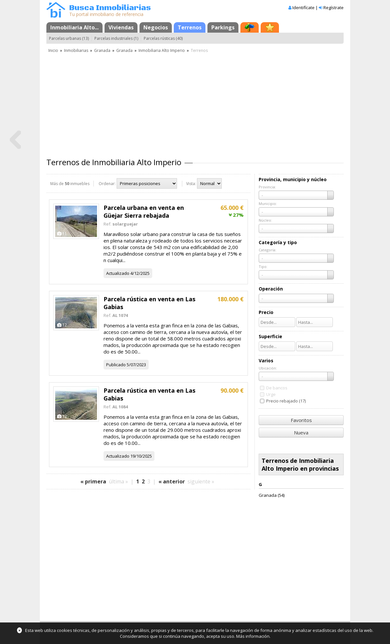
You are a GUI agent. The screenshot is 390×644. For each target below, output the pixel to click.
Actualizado (117, 273)
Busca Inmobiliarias (110, 8)
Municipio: (268, 203)
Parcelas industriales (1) (116, 38)
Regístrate (333, 7)
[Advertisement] (195, 103)
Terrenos (190, 27)
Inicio (53, 50)
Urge (271, 394)
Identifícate (303, 7)
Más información (252, 636)
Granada (102, 50)
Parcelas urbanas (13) (69, 38)
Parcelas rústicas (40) (163, 38)
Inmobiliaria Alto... (74, 27)
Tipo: (263, 266)
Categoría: (267, 249)
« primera (93, 481)
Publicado (116, 365)
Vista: (191, 183)
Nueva (301, 432)
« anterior (171, 481)
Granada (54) (271, 495)
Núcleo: (265, 220)
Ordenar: (107, 183)
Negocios (155, 27)
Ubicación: (268, 368)
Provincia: (267, 186)
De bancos (276, 388)
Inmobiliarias (76, 50)
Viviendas (121, 27)
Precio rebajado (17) (286, 401)
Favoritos (301, 420)
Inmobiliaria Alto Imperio (161, 50)
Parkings (223, 27)
